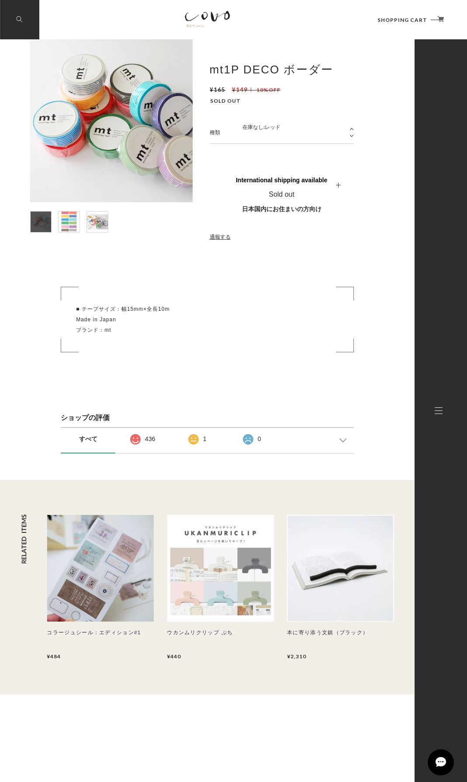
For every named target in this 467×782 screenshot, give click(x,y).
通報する (220, 237)
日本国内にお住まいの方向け (282, 208)
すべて (88, 438)
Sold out (281, 194)
